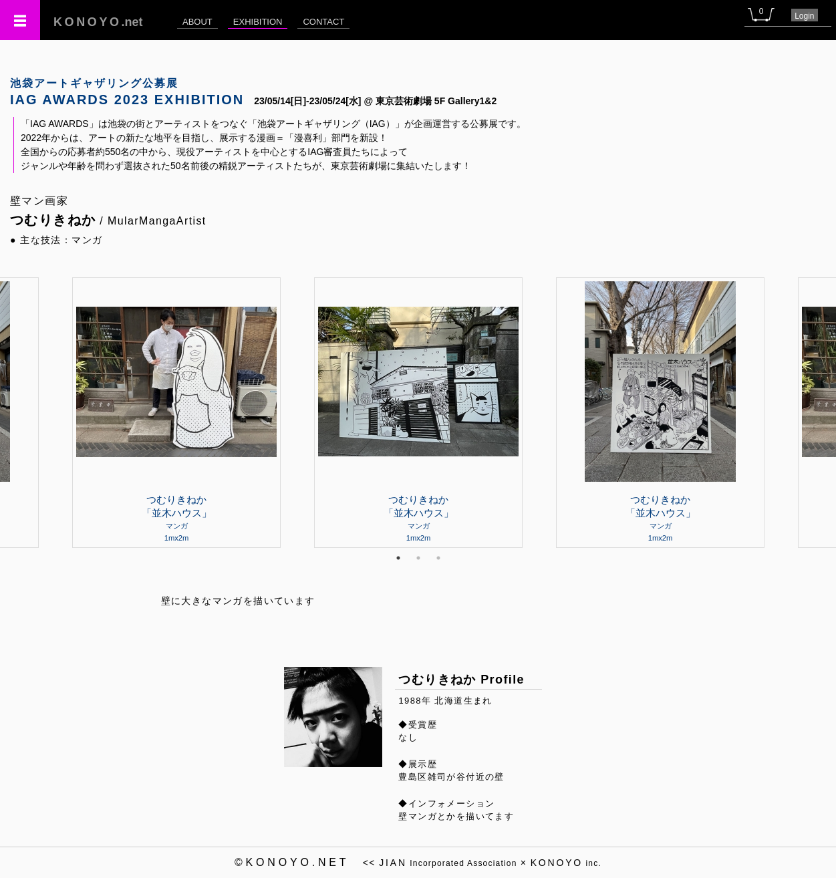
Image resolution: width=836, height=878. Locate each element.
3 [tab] (438, 558)
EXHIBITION (258, 22)
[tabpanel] (418, 412)
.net (98, 22)
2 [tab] (418, 558)
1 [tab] (398, 558)
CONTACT (323, 22)
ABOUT (197, 22)
